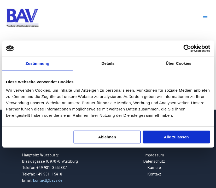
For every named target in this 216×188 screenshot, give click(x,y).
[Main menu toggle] (205, 17)
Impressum (154, 155)
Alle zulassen (176, 137)
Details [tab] (108, 63)
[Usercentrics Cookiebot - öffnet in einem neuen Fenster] (187, 48)
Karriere (154, 167)
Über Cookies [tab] (178, 63)
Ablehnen (107, 137)
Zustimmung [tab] (37, 63)
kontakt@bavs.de (47, 180)
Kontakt (154, 174)
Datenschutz (154, 161)
